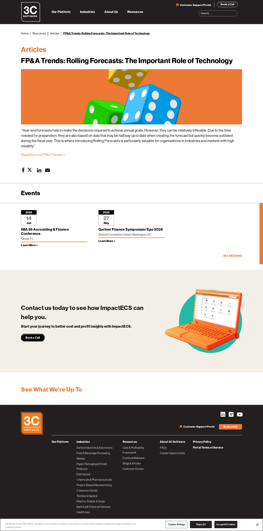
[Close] (257, 524)
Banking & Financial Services (93, 506)
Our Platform (61, 12)
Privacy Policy (202, 441)
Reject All (201, 524)
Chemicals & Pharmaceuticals (94, 479)
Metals (81, 458)
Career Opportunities (172, 453)
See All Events (232, 255)
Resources (135, 12)
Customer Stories (133, 468)
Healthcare (83, 512)
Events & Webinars (134, 458)
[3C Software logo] (30, 21)
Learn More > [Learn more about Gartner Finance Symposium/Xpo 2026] (106, 241)
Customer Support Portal (195, 5)
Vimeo (231, 414)
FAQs (163, 447)
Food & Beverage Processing (93, 453)
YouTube (239, 414)
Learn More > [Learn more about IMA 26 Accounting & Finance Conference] (29, 245)
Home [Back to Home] (25, 33)
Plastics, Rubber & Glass (91, 501)
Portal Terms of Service (208, 447)
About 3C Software (172, 441)
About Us (111, 12)
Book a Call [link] (33, 337)
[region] (131, 525)
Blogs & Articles (132, 463)
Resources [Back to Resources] (39, 33)
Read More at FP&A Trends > (43, 155)
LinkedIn (223, 414)
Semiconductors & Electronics (94, 447)
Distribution (83, 474)
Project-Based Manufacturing (94, 485)
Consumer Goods (87, 490)
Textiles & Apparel (87, 495)
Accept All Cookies (225, 524)
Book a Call (227, 4)
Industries (87, 12)
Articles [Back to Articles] (54, 33)
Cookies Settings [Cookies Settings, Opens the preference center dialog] (176, 524)
